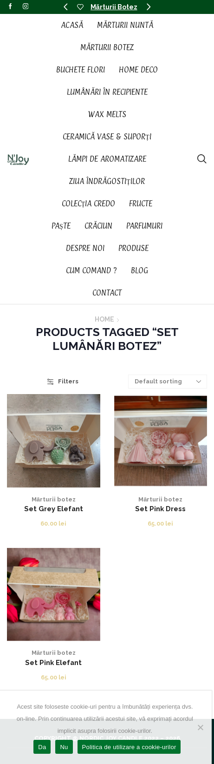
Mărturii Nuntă (125, 25)
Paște (61, 226)
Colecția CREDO (89, 203)
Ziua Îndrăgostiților (107, 181)
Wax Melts (107, 114)
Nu (64, 747)
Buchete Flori (80, 69)
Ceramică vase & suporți (107, 136)
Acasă (72, 25)
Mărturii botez (54, 499)
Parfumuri (144, 226)
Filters (62, 381)
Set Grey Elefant (53, 509)
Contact (107, 292)
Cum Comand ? (91, 270)
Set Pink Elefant (53, 662)
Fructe (140, 203)
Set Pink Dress (160, 509)
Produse (133, 248)
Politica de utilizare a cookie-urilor (129, 747)
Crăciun (98, 226)
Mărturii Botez (114, 7)
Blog (139, 270)
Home (104, 319)
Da (42, 747)
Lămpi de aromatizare (107, 159)
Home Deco (138, 69)
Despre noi (85, 248)
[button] (65, 7)
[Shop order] (167, 382)
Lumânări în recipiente (107, 92)
